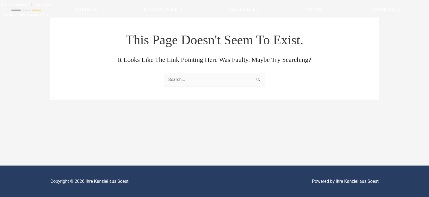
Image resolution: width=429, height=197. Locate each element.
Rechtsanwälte (163, 10)
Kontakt (316, 9)
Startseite (86, 9)
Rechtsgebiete (244, 9)
